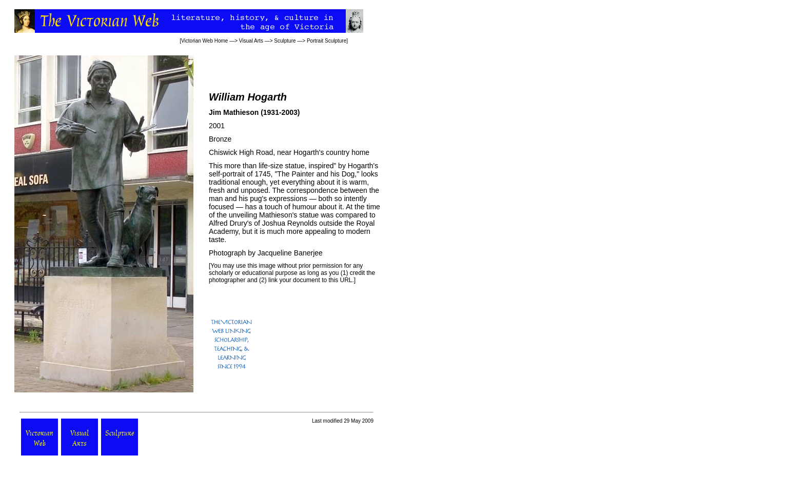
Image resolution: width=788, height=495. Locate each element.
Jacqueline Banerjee (290, 253)
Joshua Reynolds (289, 223)
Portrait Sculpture (326, 41)
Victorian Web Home (204, 41)
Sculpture (285, 41)
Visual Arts (251, 41)
